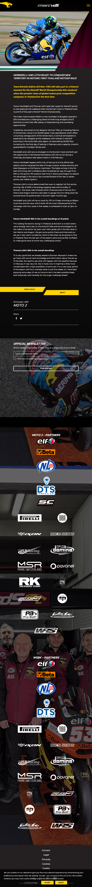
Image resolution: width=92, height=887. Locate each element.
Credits (46, 868)
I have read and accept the (32, 359)
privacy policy (42, 359)
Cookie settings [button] (30, 882)
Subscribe (46, 368)
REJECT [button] (61, 882)
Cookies (46, 864)
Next (62, 292)
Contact (46, 850)
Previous (29, 289)
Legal (46, 855)
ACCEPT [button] (47, 882)
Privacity (46, 859)
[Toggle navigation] (88, 5)
